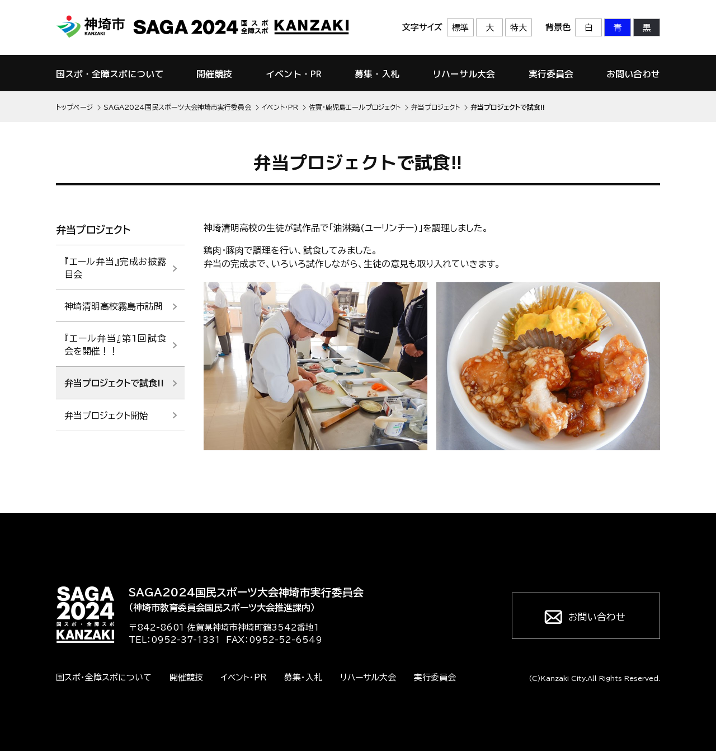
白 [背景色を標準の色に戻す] (589, 28)
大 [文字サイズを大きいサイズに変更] (490, 28)
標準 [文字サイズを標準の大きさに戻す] (460, 28)
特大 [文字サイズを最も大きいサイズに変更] (518, 28)
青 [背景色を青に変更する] (618, 28)
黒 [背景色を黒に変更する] (647, 28)
